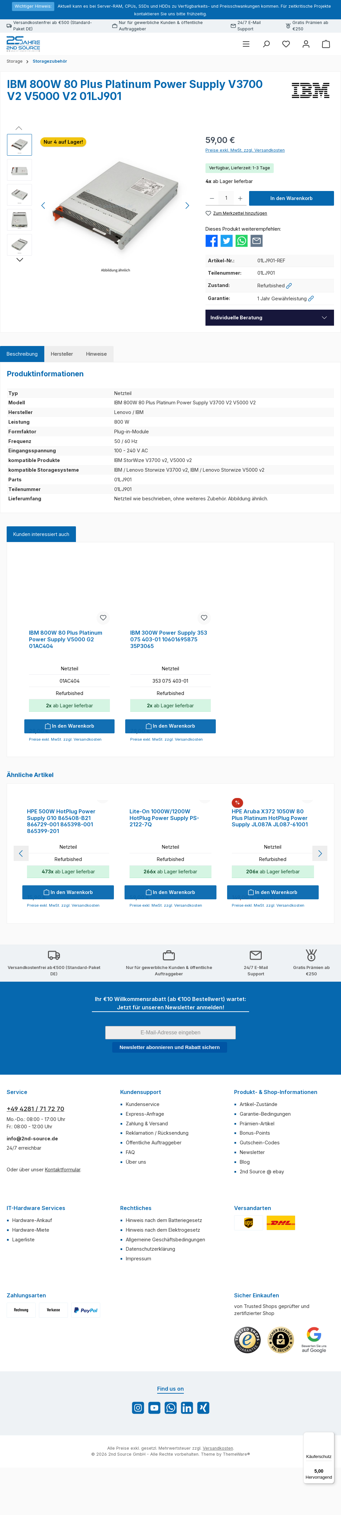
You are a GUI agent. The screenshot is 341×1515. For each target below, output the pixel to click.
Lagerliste (23, 1306)
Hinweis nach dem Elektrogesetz (163, 1296)
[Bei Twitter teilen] (226, 240)
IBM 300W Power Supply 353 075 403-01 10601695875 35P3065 (168, 639)
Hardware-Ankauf (32, 1287)
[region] (99, 205)
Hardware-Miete (30, 1296)
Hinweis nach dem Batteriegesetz (164, 1287)
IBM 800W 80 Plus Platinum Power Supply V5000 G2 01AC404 (65, 639)
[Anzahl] (226, 198)
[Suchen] (266, 44)
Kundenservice (143, 1171)
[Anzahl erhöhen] (240, 198)
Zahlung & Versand (147, 1190)
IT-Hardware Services (36, 1274)
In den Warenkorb (291, 198)
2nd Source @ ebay (262, 1238)
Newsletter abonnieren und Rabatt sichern (170, 1114)
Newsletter (252, 1219)
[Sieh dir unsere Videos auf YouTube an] (154, 1474)
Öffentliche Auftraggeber (153, 1209)
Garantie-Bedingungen (265, 1180)
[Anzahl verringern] (211, 198)
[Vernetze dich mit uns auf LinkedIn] (186, 1474)
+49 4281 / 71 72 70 (35, 1175)
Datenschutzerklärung (150, 1315)
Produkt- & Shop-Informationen (275, 1158)
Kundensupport (140, 1158)
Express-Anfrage (145, 1180)
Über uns (136, 1228)
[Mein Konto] (306, 44)
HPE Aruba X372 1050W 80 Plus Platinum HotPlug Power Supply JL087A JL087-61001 (270, 885)
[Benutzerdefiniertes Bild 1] (247, 1406)
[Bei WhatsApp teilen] (241, 240)
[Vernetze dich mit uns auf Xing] (203, 1474)
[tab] (22, 354)
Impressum (138, 1325)
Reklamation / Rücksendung (157, 1199)
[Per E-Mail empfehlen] (256, 240)
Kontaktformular (62, 1236)
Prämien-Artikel (257, 1190)
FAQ (130, 1219)
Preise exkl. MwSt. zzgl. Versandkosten (245, 150)
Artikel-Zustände (258, 1171)
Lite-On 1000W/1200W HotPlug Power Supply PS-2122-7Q (164, 885)
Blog (245, 1228)
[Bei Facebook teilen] (211, 240)
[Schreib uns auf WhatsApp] (170, 1474)
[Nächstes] (187, 205)
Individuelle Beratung (236, 317)
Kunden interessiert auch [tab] (41, 534)
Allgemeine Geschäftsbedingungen (165, 1306)
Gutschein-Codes (260, 1209)
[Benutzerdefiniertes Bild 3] (314, 1406)
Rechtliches (136, 1274)
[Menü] (246, 44)
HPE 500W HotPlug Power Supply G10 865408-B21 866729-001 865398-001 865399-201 (61, 888)
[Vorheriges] (44, 205)
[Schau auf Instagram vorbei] (138, 1474)
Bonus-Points (255, 1199)
